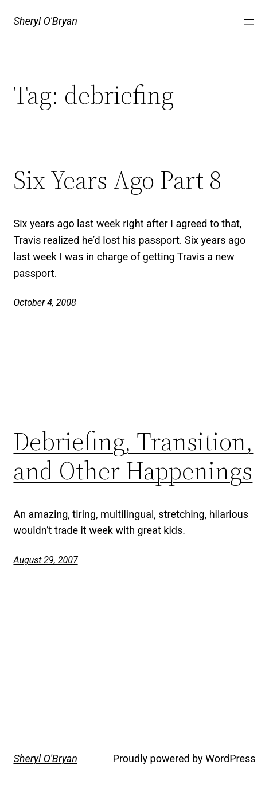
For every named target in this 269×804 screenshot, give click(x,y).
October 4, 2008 (44, 302)
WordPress (230, 758)
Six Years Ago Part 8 (117, 180)
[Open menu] (249, 22)
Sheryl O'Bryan (45, 21)
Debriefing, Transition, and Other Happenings (133, 456)
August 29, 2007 (45, 560)
